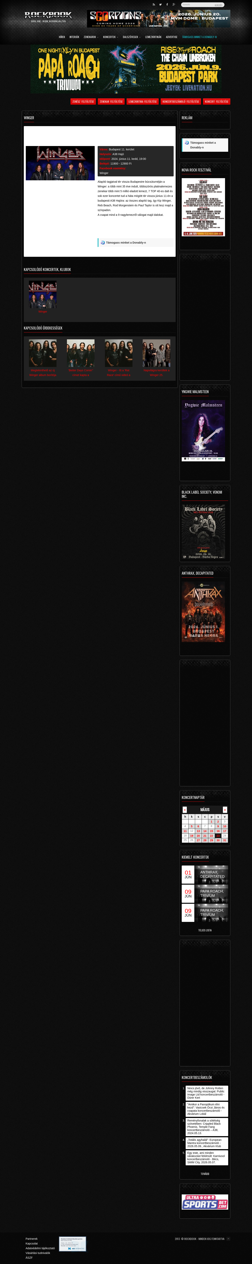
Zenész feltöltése (83, 101)
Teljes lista (205, 930)
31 (224, 840)
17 (224, 831)
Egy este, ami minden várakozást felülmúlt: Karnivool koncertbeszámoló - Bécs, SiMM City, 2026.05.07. (206, 1157)
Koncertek (110, 37)
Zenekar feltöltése (111, 101)
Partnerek (32, 1238)
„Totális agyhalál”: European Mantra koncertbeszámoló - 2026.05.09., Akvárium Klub (204, 1143)
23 (218, 835)
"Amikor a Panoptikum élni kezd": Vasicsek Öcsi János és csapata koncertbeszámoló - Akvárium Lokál (205, 1109)
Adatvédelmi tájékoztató (40, 1248)
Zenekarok (91, 37)
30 (218, 840)
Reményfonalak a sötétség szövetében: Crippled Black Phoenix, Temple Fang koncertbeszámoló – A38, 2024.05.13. (204, 1127)
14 (205, 831)
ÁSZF (29, 1257)
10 (224, 826)
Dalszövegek (132, 37)
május (204, 809)
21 (205, 835)
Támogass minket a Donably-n (199, 37)
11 (185, 831)
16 (218, 831)
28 (205, 840)
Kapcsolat (32, 1243)
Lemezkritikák (153, 37)
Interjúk (74, 37)
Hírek (62, 37)
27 (198, 840)
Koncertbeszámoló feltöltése (181, 101)
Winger (104, 173)
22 (211, 835)
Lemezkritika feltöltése (143, 101)
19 (191, 835)
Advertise (171, 37)
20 (198, 835)
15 (211, 831)
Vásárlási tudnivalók (38, 1253)
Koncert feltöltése (216, 101)
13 (198, 831)
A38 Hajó (118, 154)
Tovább (205, 1174)
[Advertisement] (136, 229)
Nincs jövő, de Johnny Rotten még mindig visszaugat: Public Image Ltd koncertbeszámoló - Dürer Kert (205, 1093)
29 (211, 840)
